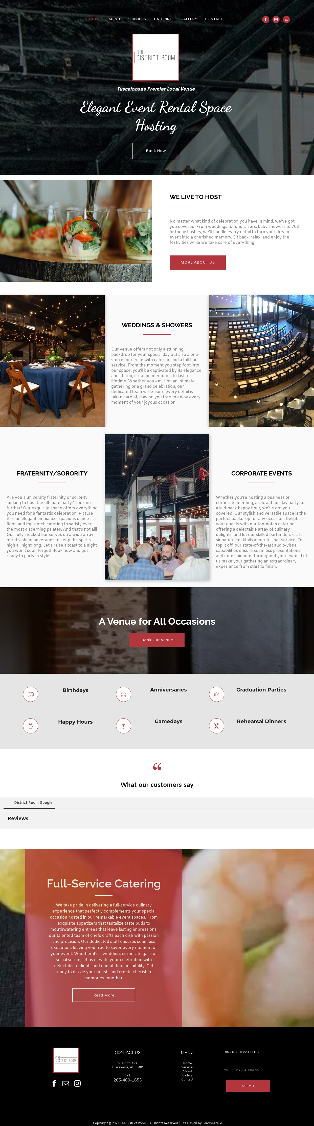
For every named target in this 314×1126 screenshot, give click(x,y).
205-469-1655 (128, 1080)
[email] (286, 20)
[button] (4, 834)
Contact (187, 1080)
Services (187, 1068)
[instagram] (276, 20)
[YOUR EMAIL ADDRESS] (248, 1070)
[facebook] (265, 20)
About (187, 1072)
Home (187, 1064)
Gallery (187, 1076)
